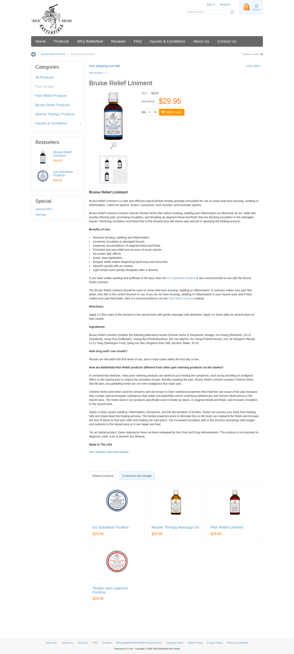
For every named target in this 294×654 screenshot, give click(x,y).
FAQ (138, 41)
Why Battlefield (90, 41)
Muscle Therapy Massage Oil (175, 527)
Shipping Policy (175, 642)
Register (225, 4)
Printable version (250, 54)
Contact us (67, 642)
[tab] (103, 476)
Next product (98, 72)
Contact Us (226, 41)
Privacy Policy (214, 642)
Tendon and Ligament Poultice (110, 590)
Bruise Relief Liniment (62, 154)
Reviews (118, 41)
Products (61, 41)
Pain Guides (44, 86)
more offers (253, 66)
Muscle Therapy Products (54, 114)
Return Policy (195, 642)
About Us (201, 41)
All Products (44, 77)
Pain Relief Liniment (181, 298)
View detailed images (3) (113, 145)
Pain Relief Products (51, 96)
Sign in (210, 4)
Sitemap (40, 214)
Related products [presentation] (103, 475)
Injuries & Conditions (167, 41)
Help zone (51, 642)
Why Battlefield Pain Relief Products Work (139, 642)
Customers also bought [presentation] (137, 475)
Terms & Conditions (237, 642)
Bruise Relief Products (53, 54)
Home (40, 41)
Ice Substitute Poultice (181, 278)
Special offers (44, 209)
